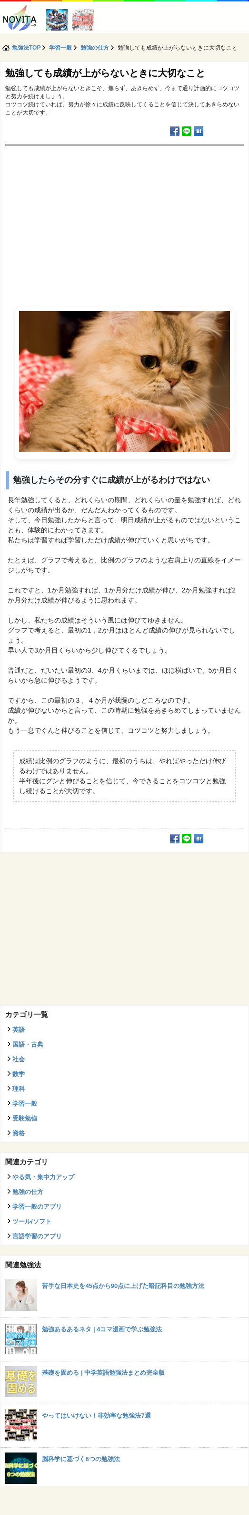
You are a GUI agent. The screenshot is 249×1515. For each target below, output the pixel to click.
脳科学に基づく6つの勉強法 (81, 1459)
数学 (18, 1074)
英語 (18, 1029)
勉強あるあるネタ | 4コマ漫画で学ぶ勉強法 (102, 1329)
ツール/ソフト (31, 1221)
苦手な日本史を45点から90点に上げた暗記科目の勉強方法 (123, 1285)
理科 (18, 1088)
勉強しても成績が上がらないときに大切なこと (105, 73)
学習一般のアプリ (37, 1206)
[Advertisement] (124, 217)
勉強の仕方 (27, 1191)
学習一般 (24, 1103)
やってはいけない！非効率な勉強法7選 (96, 1415)
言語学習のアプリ (37, 1236)
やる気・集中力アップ (43, 1177)
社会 (18, 1059)
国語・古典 (27, 1044)
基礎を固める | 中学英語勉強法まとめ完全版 (103, 1372)
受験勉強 (24, 1118)
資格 (18, 1133)
